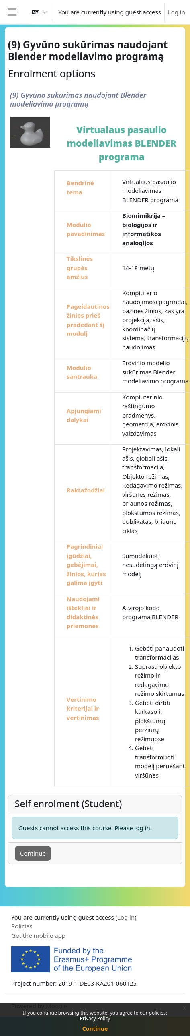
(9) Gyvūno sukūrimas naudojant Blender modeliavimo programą (78, 99)
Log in (176, 12)
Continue (95, 1028)
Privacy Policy (95, 1018)
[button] (39, 12)
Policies (22, 926)
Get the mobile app (38, 935)
